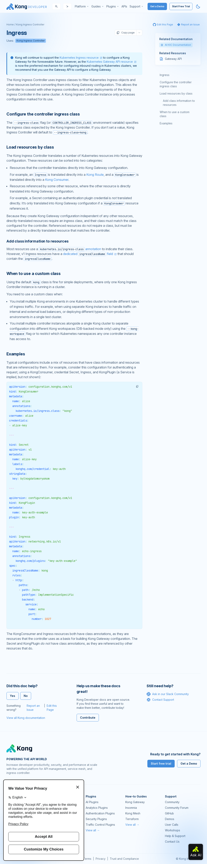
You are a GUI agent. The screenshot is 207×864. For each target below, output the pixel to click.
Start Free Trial (181, 6)
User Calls (171, 824)
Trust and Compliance (124, 858)
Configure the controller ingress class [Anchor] (43, 114)
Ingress (164, 75)
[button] (137, 386)
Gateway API (173, 58)
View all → (93, 830)
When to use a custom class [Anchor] (33, 273)
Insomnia (131, 807)
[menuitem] (82, 6)
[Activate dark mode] (198, 6)
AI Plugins (92, 802)
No (26, 695)
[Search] (56, 6)
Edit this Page (52, 707)
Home (10, 24)
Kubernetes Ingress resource (79, 57)
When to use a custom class (174, 114)
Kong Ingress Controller (30, 24)
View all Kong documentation (25, 717)
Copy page (125, 32)
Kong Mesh (132, 813)
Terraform (132, 819)
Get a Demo (157, 6)
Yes (12, 695)
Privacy (101, 858)
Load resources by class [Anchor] (30, 147)
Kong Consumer (56, 180)
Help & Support (175, 836)
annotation (70, 249)
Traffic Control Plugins (100, 824)
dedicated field (88, 254)
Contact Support (160, 700)
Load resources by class (176, 93)
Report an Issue (33, 707)
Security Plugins (96, 819)
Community (172, 802)
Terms (87, 858)
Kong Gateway (135, 802)
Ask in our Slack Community (168, 694)
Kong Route (95, 175)
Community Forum (176, 807)
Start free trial (161, 763)
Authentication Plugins (100, 813)
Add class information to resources (179, 102)
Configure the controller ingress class (176, 84)
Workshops (172, 830)
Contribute (87, 717)
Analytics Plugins (97, 807)
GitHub (169, 813)
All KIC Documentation (176, 44)
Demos (169, 819)
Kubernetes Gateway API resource (110, 61)
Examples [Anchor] (15, 354)
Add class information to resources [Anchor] (37, 241)
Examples (166, 123)
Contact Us (172, 841)
